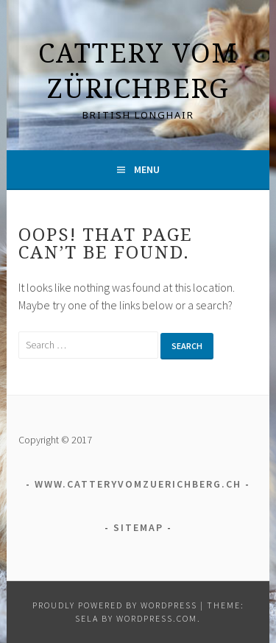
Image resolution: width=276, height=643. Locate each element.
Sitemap (138, 527)
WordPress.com (156, 618)
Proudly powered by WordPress (114, 605)
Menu (147, 169)
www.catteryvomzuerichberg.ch (138, 484)
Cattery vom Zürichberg (138, 70)
